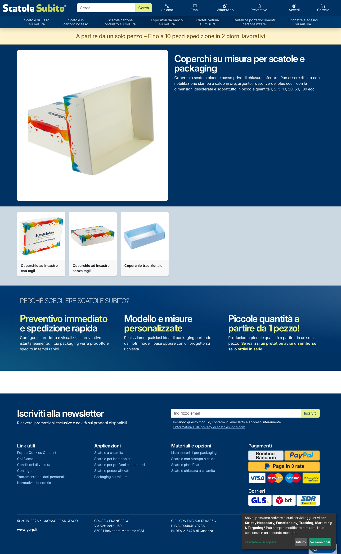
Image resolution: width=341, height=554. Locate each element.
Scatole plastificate (186, 465)
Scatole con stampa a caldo (193, 459)
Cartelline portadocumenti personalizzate (254, 22)
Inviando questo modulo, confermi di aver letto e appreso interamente (227, 424)
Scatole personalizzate (112, 471)
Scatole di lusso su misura (36, 22)
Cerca (143, 7)
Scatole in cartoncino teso (75, 22)
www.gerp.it (27, 529)
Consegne (25, 471)
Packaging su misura (111, 477)
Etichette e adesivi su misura (303, 22)
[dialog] (289, 531)
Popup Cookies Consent (36, 453)
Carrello (323, 8)
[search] (106, 7)
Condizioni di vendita (33, 465)
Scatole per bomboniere (113, 459)
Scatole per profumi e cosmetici (119, 465)
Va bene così (320, 542)
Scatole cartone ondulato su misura (120, 22)
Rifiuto (301, 542)
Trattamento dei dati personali (40, 477)
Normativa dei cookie (34, 483)
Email (195, 8)
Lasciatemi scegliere (260, 542)
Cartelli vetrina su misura (207, 22)
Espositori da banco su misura (167, 22)
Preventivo (259, 8)
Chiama (167, 8)
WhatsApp (225, 8)
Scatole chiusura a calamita (193, 471)
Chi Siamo (25, 459)
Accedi (294, 8)
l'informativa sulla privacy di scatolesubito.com (209, 427)
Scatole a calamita (108, 453)
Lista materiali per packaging (194, 453)
